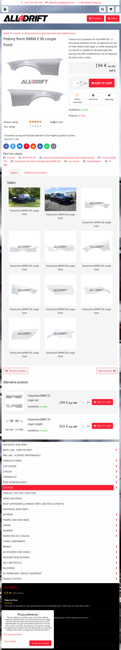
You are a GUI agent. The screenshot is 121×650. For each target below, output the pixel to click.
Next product (107, 370)
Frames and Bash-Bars (61, 519)
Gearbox (61, 530)
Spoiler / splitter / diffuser (19, 493)
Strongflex (61, 477)
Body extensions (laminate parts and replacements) (68, 157)
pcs (85, 402)
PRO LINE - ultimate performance (22, 455)
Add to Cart (101, 83)
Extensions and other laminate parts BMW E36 (38, 161)
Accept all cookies (40, 643)
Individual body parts (16, 509)
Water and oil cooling (61, 536)
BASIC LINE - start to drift (61, 450)
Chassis (61, 471)
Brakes (61, 546)
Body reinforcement (61, 482)
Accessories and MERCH (61, 552)
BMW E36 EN (29, 157)
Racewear (61, 568)
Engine (61, 525)
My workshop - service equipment (61, 573)
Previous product (16, 370)
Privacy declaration (13, 634)
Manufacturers (94, 161)
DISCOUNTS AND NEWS (15, 444)
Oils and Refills (61, 562)
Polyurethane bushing (61, 557)
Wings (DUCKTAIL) (12, 498)
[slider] (35, 121)
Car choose (73, 161)
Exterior (11, 157)
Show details (10, 641)
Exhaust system (61, 578)
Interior (61, 514)
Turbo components (14, 541)
